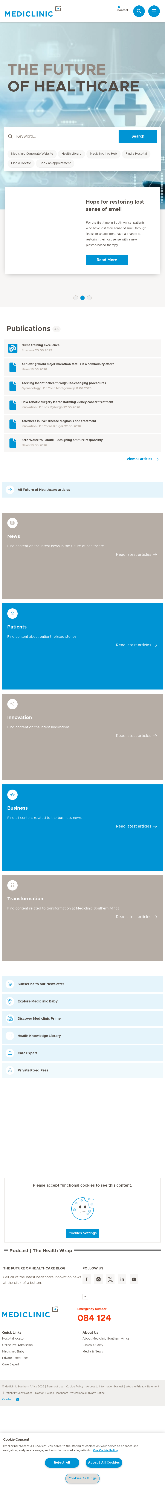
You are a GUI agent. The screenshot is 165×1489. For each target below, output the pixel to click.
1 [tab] (75, 298)
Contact (122, 8)
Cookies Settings (83, 1233)
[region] (82, 1461)
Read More (107, 260)
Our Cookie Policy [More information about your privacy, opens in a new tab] (105, 1450)
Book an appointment (55, 163)
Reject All (62, 1462)
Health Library (71, 153)
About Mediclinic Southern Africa (106, 1421)
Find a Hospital (136, 153)
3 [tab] (89, 298)
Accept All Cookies (104, 1462)
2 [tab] (82, 298)
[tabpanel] (82, 230)
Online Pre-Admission (17, 1427)
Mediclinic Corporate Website (32, 153)
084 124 (94, 1401)
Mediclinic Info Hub (103, 153)
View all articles (139, 459)
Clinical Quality (92, 1427)
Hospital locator (13, 1421)
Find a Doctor (21, 163)
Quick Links (11, 1415)
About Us (90, 1415)
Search (137, 136)
